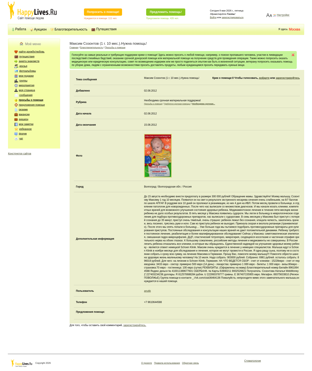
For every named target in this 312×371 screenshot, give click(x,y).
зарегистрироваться (232, 17)
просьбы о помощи (31, 100)
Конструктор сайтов (19, 153)
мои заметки (26, 124)
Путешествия (104, 29)
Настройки (283, 15)
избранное (25, 129)
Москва (294, 29)
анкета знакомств (29, 61)
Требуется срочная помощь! (177, 104)
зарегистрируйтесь (288, 77)
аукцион (23, 119)
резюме (23, 109)
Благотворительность (69, 29)
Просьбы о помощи (115, 47)
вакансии (24, 114)
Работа (19, 29)
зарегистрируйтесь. (134, 325)
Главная (74, 47)
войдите (264, 77)
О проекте (146, 363)
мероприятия (26, 85)
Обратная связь (190, 363)
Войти (213, 17)
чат (21, 138)
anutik (147, 290)
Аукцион (38, 29)
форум (23, 133)
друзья (23, 66)
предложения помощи (32, 104)
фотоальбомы (27, 70)
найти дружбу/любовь (32, 51)
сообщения (26, 95)
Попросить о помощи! (103, 12)
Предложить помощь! (166, 12)
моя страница (27, 90)
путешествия (26, 56)
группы (23, 80)
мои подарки (26, 75)
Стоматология (252, 360)
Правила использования (167, 363)
